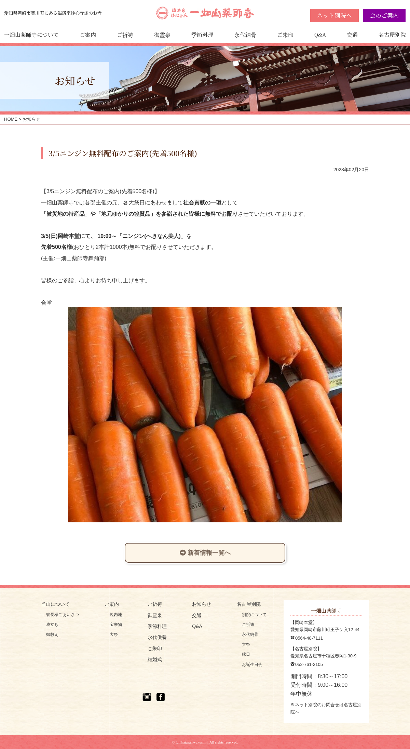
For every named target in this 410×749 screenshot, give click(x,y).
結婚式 (155, 659)
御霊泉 (162, 35)
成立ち (52, 624)
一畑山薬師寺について (31, 35)
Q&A (320, 35)
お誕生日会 (252, 664)
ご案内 (88, 35)
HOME (10, 119)
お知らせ (201, 604)
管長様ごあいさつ (62, 614)
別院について (254, 614)
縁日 (246, 654)
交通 (352, 35)
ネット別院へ (334, 15)
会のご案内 (384, 15)
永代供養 (157, 637)
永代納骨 (245, 35)
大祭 (114, 634)
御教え (52, 634)
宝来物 (116, 624)
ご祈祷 (125, 35)
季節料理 (202, 35)
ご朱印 (285, 35)
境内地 (116, 614)
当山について (55, 604)
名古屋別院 (392, 35)
